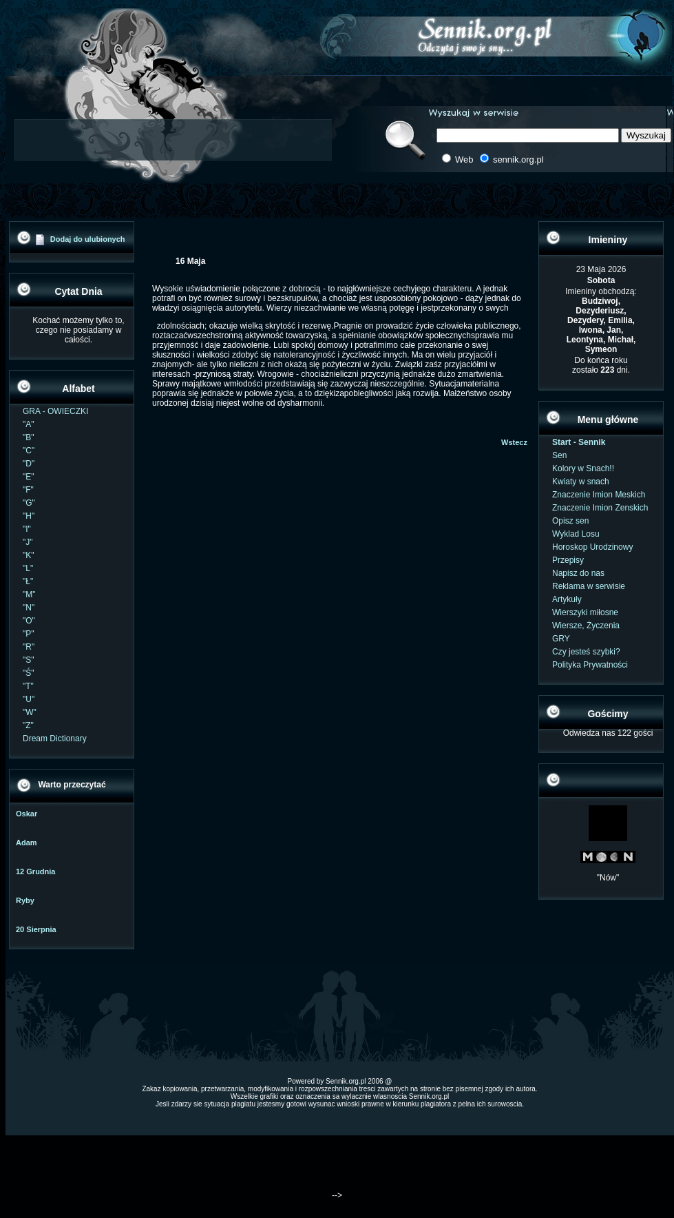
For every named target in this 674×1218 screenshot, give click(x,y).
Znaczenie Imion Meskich (598, 494)
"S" (28, 660)
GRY (561, 638)
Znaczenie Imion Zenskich (600, 508)
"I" (27, 529)
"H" (28, 516)
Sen (559, 455)
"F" (28, 490)
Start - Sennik (578, 442)
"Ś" (28, 673)
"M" (29, 594)
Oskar (26, 813)
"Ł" (28, 581)
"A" (28, 424)
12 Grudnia (35, 871)
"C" (28, 450)
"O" (29, 621)
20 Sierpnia (36, 929)
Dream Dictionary (55, 738)
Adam (26, 842)
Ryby (25, 900)
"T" (28, 686)
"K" (28, 555)
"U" (28, 699)
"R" (28, 647)
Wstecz (514, 442)
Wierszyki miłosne (585, 612)
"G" (29, 503)
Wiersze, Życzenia (586, 625)
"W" (29, 712)
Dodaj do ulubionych (87, 239)
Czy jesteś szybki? (586, 652)
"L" (28, 568)
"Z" (28, 725)
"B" (28, 437)
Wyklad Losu (576, 534)
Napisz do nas (578, 573)
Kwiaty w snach (580, 481)
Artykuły (567, 599)
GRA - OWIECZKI (55, 411)
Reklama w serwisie (588, 586)
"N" (28, 607)
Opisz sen (570, 521)
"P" (28, 634)
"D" (28, 463)
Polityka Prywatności (590, 665)
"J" (28, 542)
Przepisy (568, 560)
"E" (28, 477)
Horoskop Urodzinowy (592, 547)
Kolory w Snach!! (583, 468)
